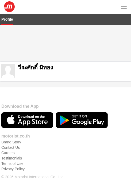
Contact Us (10, 144)
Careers (8, 150)
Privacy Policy (13, 166)
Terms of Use (12, 160)
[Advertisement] (65, 43)
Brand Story (11, 139)
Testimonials (11, 155)
